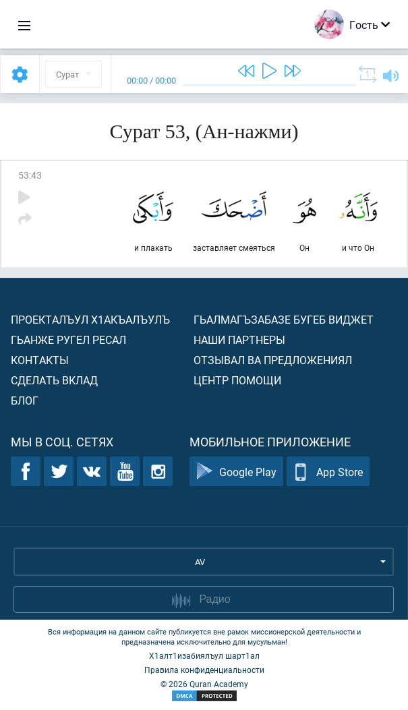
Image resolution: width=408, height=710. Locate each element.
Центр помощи (237, 380)
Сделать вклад (54, 380)
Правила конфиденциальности (204, 669)
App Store (328, 471)
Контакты (40, 360)
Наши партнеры (239, 339)
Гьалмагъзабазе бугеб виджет (284, 319)
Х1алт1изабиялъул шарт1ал (204, 655)
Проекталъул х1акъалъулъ (90, 319)
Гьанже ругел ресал (68, 339)
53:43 (30, 175)
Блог (24, 400)
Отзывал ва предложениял (273, 360)
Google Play (236, 471)
